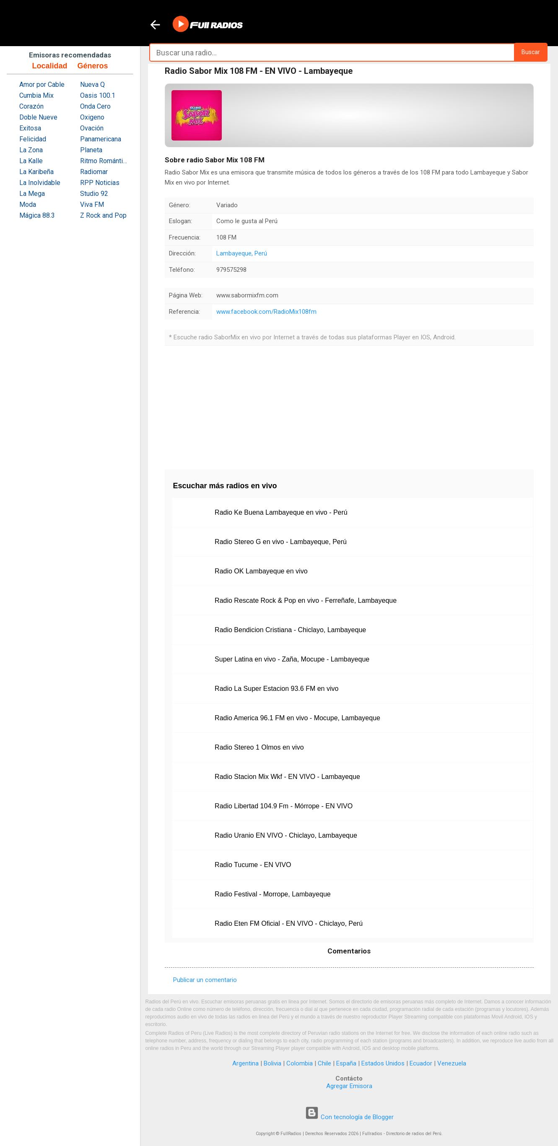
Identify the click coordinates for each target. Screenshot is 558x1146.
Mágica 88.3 (37, 215)
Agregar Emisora (349, 1086)
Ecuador (421, 1063)
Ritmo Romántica (104, 161)
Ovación (92, 128)
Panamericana (100, 139)
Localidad (49, 66)
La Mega (32, 194)
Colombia (299, 1063)
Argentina (245, 1063)
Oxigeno (92, 117)
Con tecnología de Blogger (349, 1117)
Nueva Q (92, 85)
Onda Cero (95, 106)
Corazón (31, 106)
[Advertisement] (349, 404)
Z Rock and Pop (103, 215)
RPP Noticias (99, 183)
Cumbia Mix (36, 95)
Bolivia (272, 1063)
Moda (27, 204)
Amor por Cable (42, 85)
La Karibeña (36, 172)
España (346, 1063)
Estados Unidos (383, 1063)
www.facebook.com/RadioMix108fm (266, 311)
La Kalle (31, 161)
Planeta (91, 150)
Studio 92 (94, 194)
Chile (324, 1063)
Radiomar (94, 172)
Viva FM (92, 204)
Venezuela (451, 1063)
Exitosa (30, 128)
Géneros (92, 66)
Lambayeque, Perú (241, 253)
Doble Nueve (38, 117)
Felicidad (32, 139)
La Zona (31, 150)
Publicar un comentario (205, 980)
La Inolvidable (39, 183)
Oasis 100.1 (97, 95)
